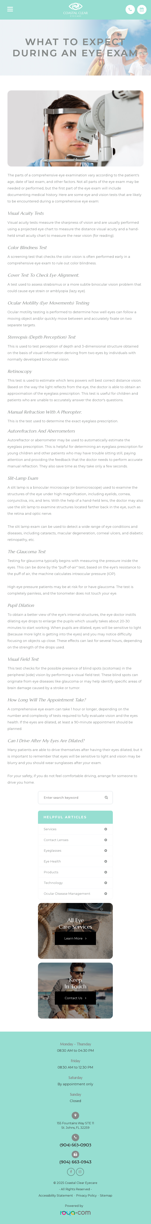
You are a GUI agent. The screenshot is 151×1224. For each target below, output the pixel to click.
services (50, 829)
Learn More (73, 938)
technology (53, 883)
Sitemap (106, 1195)
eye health (52, 861)
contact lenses (56, 840)
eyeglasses (52, 850)
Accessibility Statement (56, 1195)
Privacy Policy (86, 1195)
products (51, 872)
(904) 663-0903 (75, 1145)
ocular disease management (67, 893)
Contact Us (73, 998)
